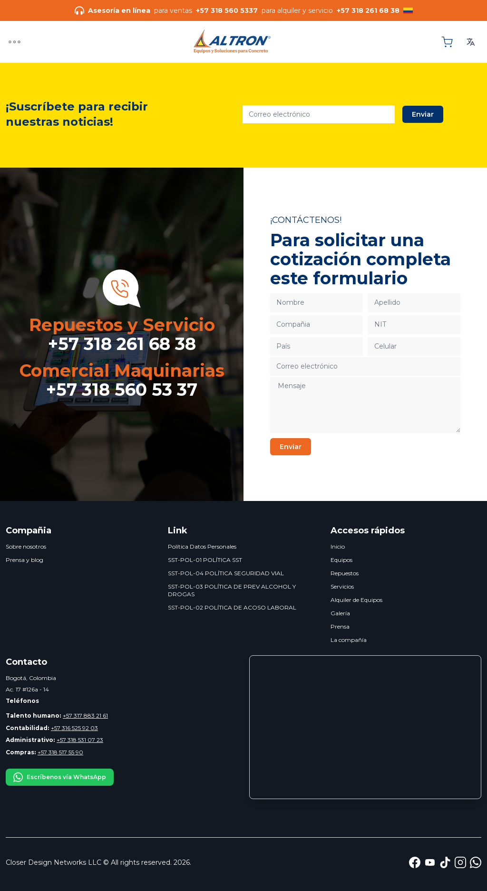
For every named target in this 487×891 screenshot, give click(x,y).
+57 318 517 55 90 (44, 752)
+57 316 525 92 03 (52, 727)
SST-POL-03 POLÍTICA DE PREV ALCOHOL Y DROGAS (232, 590)
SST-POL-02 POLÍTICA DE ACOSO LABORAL (232, 607)
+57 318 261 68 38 (122, 343)
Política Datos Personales (202, 546)
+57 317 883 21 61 (57, 715)
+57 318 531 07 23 (54, 739)
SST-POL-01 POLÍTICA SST (205, 559)
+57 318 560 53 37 (121, 389)
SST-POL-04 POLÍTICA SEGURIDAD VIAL (226, 573)
